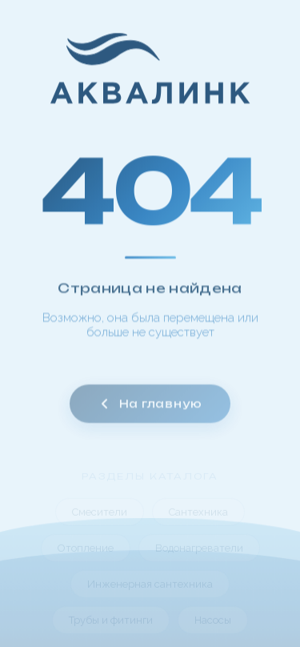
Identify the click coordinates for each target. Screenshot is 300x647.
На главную (150, 410)
